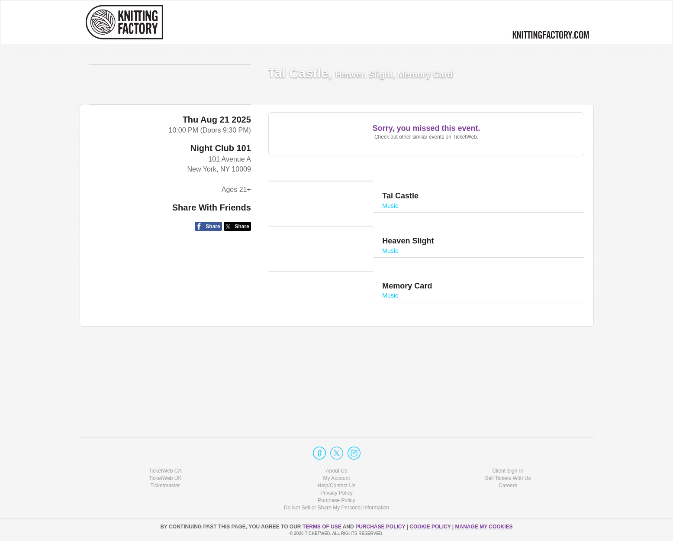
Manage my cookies (483, 527)
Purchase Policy (336, 500)
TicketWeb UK (164, 478)
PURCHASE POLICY (380, 527)
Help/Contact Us (336, 486)
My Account (336, 478)
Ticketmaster (165, 486)
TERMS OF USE (323, 527)
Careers (508, 486)
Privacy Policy (336, 493)
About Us (336, 471)
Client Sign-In (507, 471)
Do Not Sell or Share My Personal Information (336, 508)
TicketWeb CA (164, 471)
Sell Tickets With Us (508, 478)
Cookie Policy (430, 527)
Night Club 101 (220, 309)
